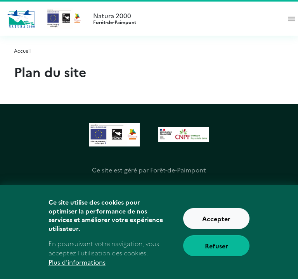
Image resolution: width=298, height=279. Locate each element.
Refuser (216, 250)
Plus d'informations (77, 266)
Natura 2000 (184, 18)
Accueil (22, 50)
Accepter (216, 223)
